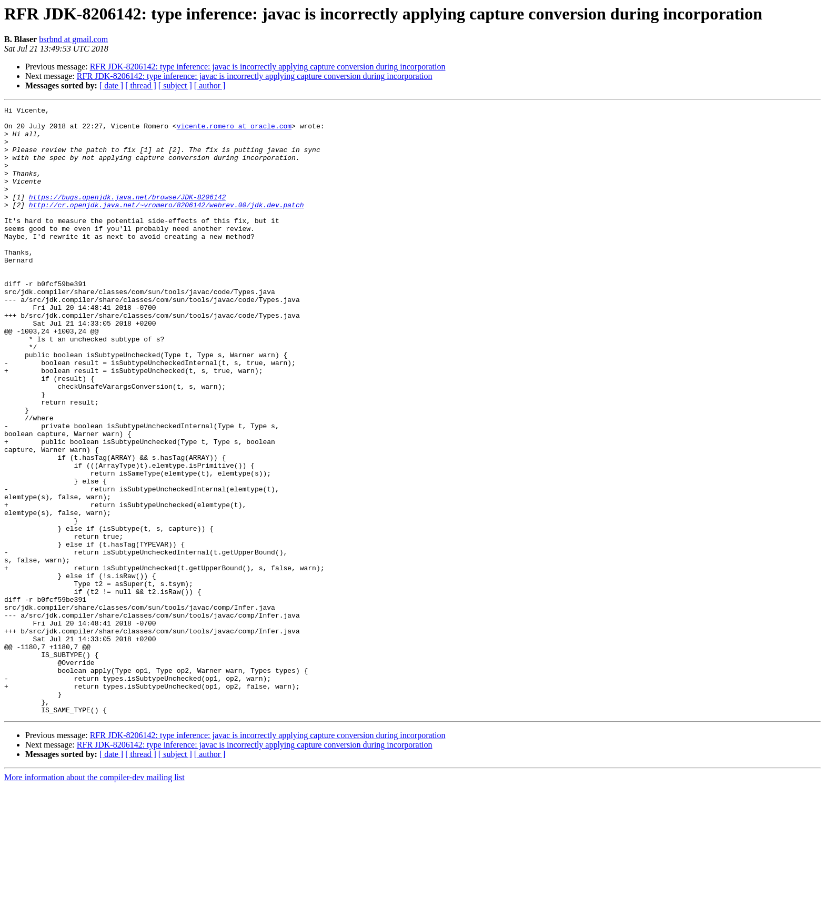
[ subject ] (175, 85)
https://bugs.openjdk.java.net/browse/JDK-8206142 (127, 215)
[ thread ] (140, 85)
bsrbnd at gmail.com (73, 39)
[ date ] (111, 85)
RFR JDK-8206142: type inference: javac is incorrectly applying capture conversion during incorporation (268, 66)
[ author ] (210, 85)
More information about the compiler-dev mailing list (94, 898)
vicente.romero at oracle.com (234, 130)
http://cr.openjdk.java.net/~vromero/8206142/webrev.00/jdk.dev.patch (166, 225)
